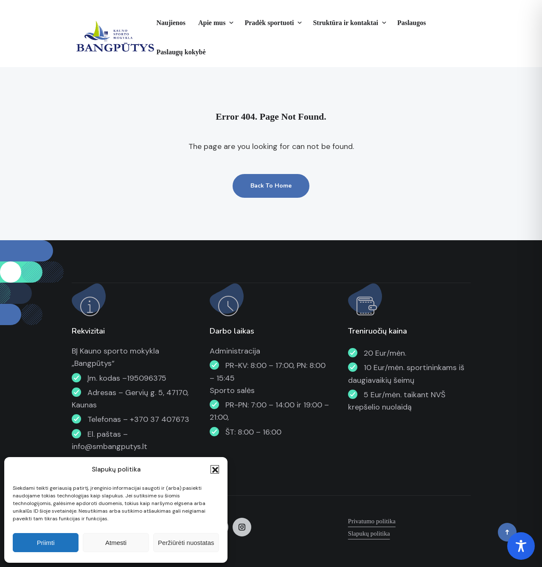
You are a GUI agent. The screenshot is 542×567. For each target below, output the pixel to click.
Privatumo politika (372, 521)
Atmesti (115, 542)
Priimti (46, 542)
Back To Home (271, 186)
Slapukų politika (369, 533)
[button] (215, 469)
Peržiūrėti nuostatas (186, 542)
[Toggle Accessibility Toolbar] (521, 546)
